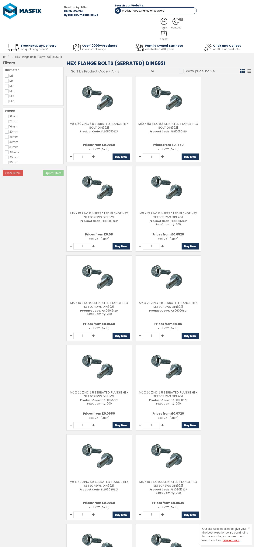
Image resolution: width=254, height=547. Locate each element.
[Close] (249, 528)
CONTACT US (194, 26)
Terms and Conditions (139, 528)
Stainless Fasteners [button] (232, 36)
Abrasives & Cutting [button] (91, 36)
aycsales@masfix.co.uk (71, 15)
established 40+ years (159, 48)
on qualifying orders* (34, 48)
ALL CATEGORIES (51, 26)
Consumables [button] (127, 36)
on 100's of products (226, 48)
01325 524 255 (63, 11)
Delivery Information (138, 508)
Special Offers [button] (196, 36)
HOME (17, 26)
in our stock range (94, 48)
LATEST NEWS (156, 26)
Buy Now (115, 156)
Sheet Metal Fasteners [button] (50, 36)
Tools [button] (152, 36)
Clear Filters (13, 172)
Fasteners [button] (15, 36)
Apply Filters (53, 172)
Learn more (231, 540)
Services (84, 508)
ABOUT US (88, 26)
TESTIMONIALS (232, 26)
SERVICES (121, 26)
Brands (83, 528)
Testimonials (87, 501)
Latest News (87, 521)
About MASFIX (88, 514)
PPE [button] (172, 36)
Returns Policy (134, 514)
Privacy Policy (134, 521)
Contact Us (132, 501)
